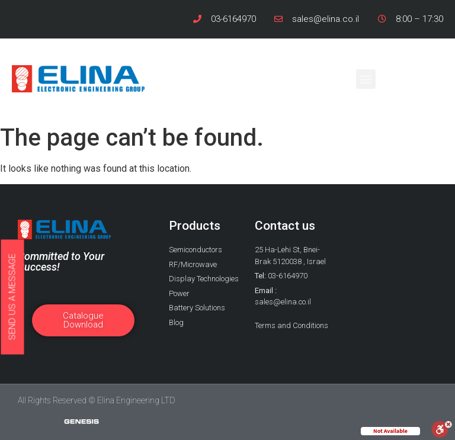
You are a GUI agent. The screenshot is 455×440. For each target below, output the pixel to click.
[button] (366, 79)
